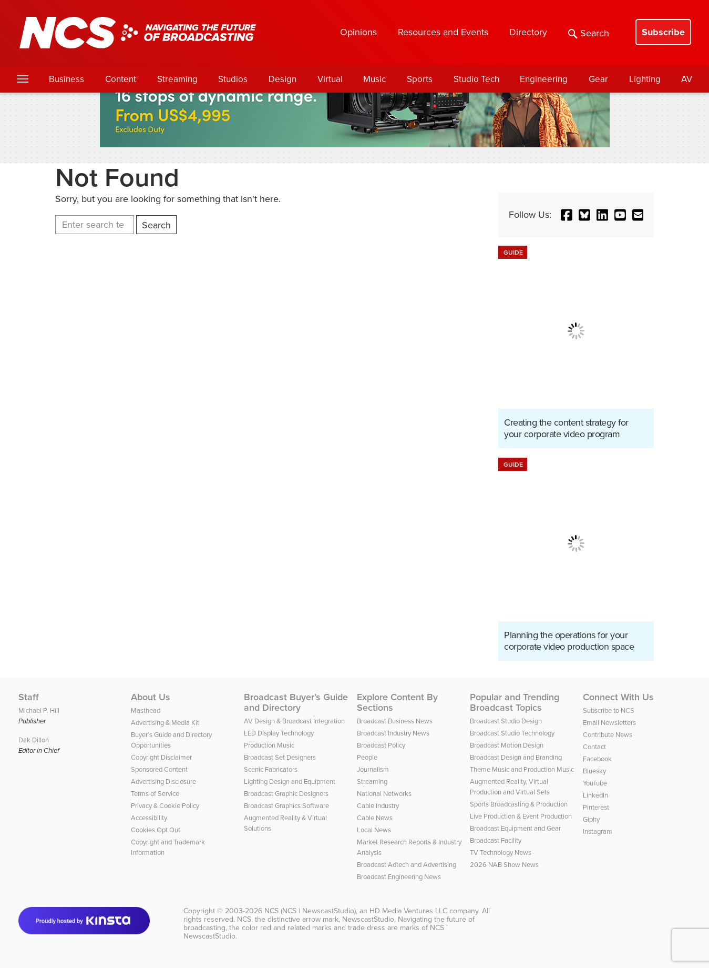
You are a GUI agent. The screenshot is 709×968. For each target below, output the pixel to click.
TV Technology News (500, 853)
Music (374, 79)
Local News (374, 830)
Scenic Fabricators (270, 769)
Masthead (145, 710)
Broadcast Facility (495, 840)
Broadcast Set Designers (280, 757)
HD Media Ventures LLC (408, 910)
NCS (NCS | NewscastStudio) (310, 910)
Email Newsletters (609, 723)
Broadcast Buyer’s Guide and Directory (296, 702)
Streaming (177, 79)
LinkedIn (595, 795)
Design (282, 79)
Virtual (330, 79)
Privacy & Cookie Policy (165, 806)
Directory (528, 32)
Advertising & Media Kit (165, 723)
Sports (420, 79)
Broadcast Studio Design (506, 721)
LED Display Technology (279, 733)
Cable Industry (378, 806)
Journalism (373, 769)
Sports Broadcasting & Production (519, 804)
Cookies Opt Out (155, 830)
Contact (594, 747)
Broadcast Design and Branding (516, 757)
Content (120, 79)
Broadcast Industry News (393, 733)
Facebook (597, 759)
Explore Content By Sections (397, 702)
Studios (233, 79)
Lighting (645, 79)
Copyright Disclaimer (161, 757)
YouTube (595, 783)
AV (686, 79)
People (367, 757)
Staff (28, 697)
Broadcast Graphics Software (286, 806)
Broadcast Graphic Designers (286, 794)
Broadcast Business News (395, 721)
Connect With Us (618, 697)
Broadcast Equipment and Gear (515, 828)
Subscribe (663, 32)
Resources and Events (443, 32)
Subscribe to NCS (608, 710)
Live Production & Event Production (521, 816)
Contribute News (607, 735)
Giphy (591, 819)
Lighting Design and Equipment (289, 781)
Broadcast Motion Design (506, 745)
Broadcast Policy (381, 745)
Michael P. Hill (38, 710)
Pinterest (596, 807)
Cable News (375, 818)
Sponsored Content (159, 769)
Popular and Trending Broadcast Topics (514, 702)
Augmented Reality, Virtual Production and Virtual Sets (510, 787)
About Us (150, 697)
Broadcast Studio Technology (512, 733)
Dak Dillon (33, 740)
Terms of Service (155, 794)
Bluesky (594, 771)
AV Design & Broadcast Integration (294, 721)
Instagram (597, 831)
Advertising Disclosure (163, 781)
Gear (598, 79)
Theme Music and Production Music (522, 769)
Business (66, 79)
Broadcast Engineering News (399, 877)
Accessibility (149, 818)
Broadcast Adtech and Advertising (406, 865)
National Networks (384, 794)
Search (588, 33)
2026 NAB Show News (504, 865)
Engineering (544, 79)
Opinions (358, 32)
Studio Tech (476, 79)
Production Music (269, 745)
